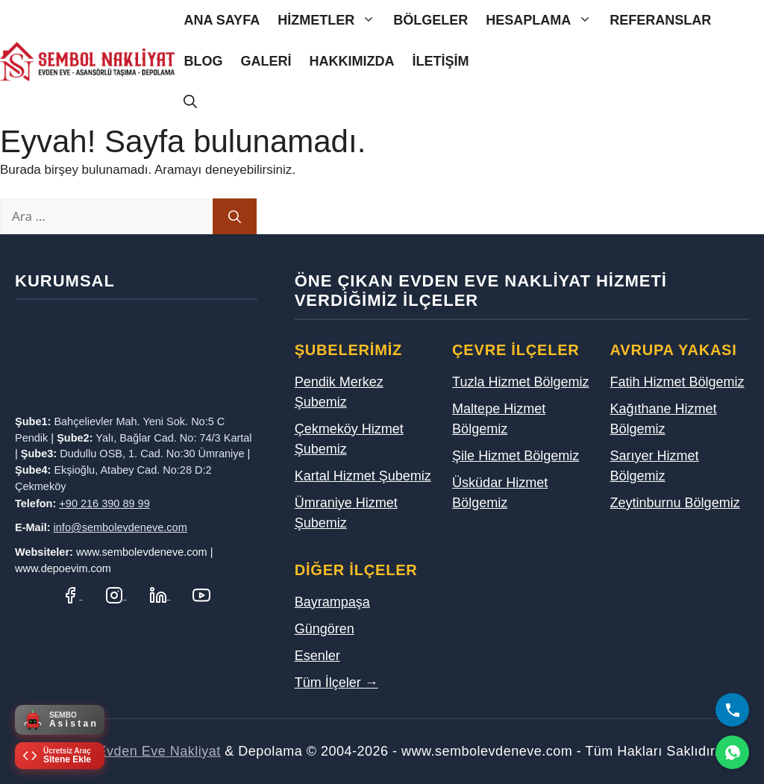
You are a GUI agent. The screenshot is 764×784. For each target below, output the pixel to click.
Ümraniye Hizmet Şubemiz (346, 512)
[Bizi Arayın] (732, 710)
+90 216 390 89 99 (104, 503)
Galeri (265, 61)
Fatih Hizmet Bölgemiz (677, 381)
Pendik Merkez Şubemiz (339, 392)
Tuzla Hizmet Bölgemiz (520, 381)
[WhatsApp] (732, 752)
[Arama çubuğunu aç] (190, 102)
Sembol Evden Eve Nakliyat (133, 751)
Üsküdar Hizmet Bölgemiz (500, 492)
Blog (203, 61)
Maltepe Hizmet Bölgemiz (498, 418)
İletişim (440, 61)
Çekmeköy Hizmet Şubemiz (349, 439)
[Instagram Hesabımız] (116, 595)
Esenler (317, 655)
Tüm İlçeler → (336, 682)
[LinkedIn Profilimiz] (160, 595)
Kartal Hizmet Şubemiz (363, 475)
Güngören (324, 628)
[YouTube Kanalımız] (201, 595)
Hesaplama (543, 20)
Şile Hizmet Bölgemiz (515, 455)
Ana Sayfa (222, 20)
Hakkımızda (351, 61)
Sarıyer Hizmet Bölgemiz (654, 465)
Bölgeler (430, 20)
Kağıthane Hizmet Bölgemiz (663, 418)
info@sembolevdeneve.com (120, 527)
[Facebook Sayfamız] (72, 595)
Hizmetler (331, 20)
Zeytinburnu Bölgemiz (675, 502)
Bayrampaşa (332, 602)
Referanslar (660, 20)
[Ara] (235, 216)
